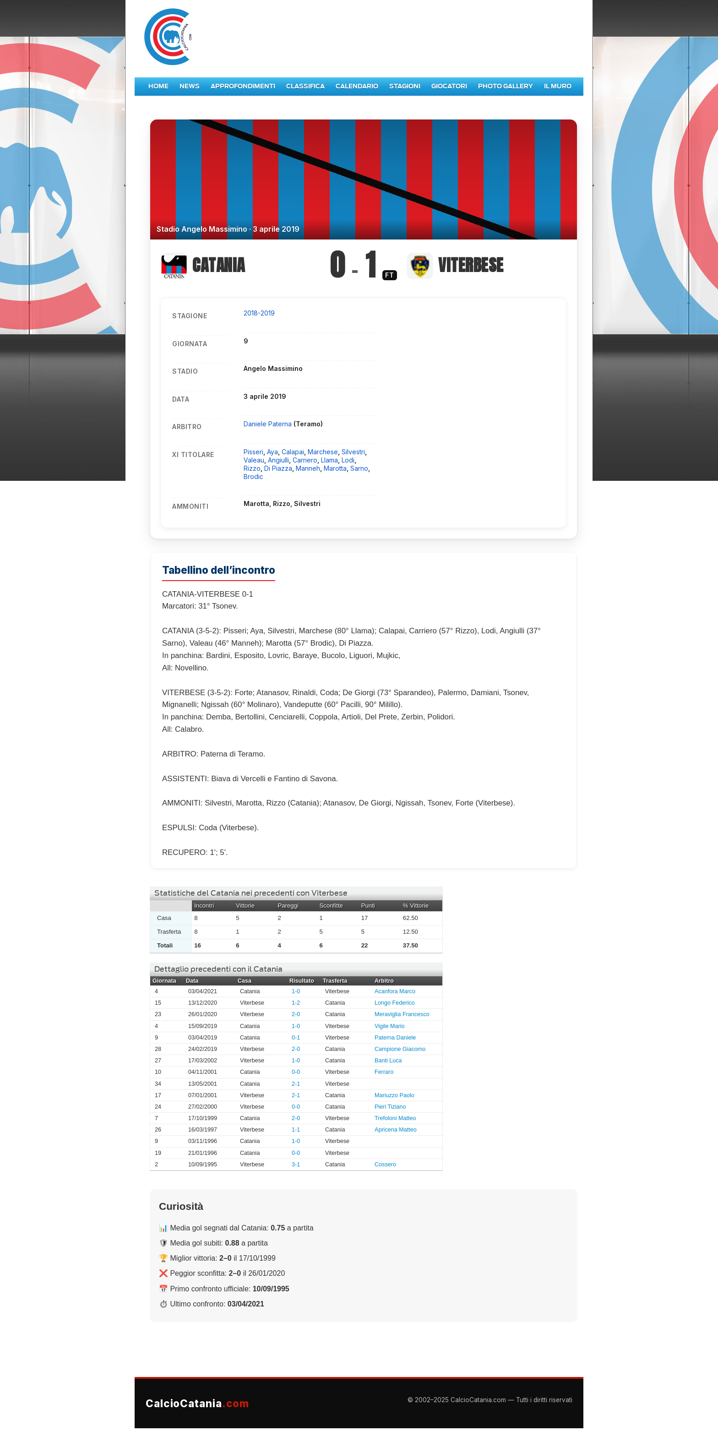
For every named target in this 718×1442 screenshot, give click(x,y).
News (190, 86)
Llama (329, 460)
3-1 (296, 1164)
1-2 (296, 1003)
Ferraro (384, 1072)
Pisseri (253, 452)
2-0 (296, 1014)
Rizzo (252, 468)
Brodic (253, 476)
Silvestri (353, 452)
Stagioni (404, 86)
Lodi (348, 460)
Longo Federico (395, 1003)
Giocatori (449, 86)
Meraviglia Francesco (402, 1014)
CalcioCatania (197, 1403)
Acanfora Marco (395, 991)
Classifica (305, 86)
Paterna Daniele (395, 1037)
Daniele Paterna (269, 424)
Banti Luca (388, 1060)
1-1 (296, 1129)
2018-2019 (259, 313)
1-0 (296, 991)
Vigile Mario (390, 1026)
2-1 (296, 1084)
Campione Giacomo (400, 1049)
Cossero (385, 1164)
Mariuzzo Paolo (394, 1095)
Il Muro (557, 86)
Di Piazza (278, 468)
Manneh (308, 468)
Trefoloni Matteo (395, 1118)
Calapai (293, 452)
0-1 (296, 1037)
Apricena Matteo (396, 1129)
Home (158, 86)
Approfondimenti (243, 86)
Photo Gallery (505, 86)
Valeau (254, 460)
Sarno (359, 468)
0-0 (296, 1072)
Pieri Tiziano (390, 1107)
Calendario (357, 86)
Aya (272, 452)
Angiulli (278, 460)
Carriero (305, 460)
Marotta (335, 468)
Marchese (323, 452)
